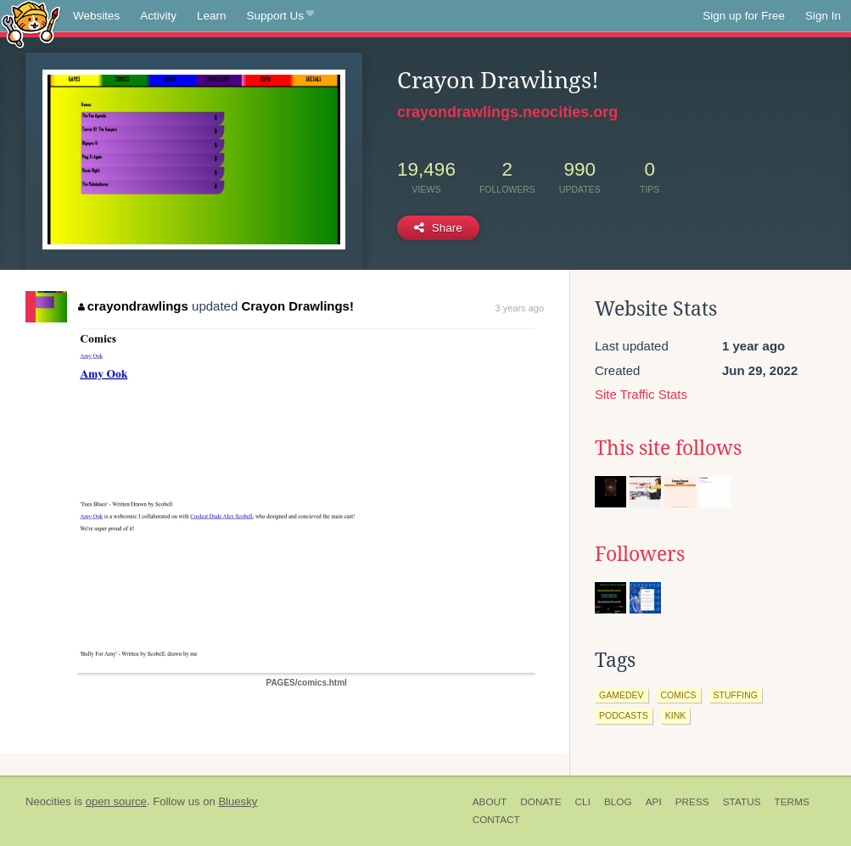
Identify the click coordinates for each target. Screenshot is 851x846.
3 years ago (519, 308)
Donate (540, 802)
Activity (158, 15)
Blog (618, 802)
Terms (792, 802)
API (654, 802)
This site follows (668, 448)
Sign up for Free (744, 15)
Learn (212, 15)
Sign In (823, 15)
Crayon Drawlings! (297, 306)
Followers (640, 554)
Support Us (280, 16)
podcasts (623, 715)
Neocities (48, 801)
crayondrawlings (133, 306)
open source (116, 801)
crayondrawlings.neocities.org (507, 112)
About (490, 802)
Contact (496, 820)
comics (679, 695)
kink (675, 715)
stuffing (736, 695)
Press (692, 802)
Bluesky (237, 801)
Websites (96, 15)
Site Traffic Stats (641, 394)
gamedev (621, 695)
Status (742, 802)
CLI (583, 802)
